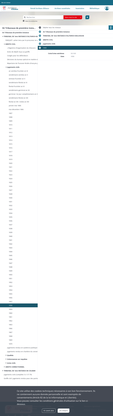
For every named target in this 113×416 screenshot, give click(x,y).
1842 (10, 244)
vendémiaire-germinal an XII (19, 90)
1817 (10, 152)
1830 (10, 198)
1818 (10, 155)
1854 (10, 290)
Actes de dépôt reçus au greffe (18, 52)
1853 (10, 286)
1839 (10, 232)
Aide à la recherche (31, 21)
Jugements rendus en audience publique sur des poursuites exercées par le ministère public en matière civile (29, 348)
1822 (10, 171)
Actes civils (11, 363)
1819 (10, 159)
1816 (10, 148)
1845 (10, 255)
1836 (10, 221)
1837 (10, 225)
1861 (10, 317)
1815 (10, 144)
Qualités (10, 355)
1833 (10, 209)
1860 (10, 313)
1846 (10, 259)
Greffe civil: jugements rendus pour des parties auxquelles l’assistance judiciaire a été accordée (26, 378)
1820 (10, 163)
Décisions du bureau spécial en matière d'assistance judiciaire (29, 59)
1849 (10, 271)
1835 (10, 217)
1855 (10, 294)
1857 (10, 301)
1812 (10, 132)
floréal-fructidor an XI (16, 86)
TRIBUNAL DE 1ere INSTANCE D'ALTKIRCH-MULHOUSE (24, 36)
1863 (10, 325)
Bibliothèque (94, 8)
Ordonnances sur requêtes (17, 359)
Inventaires (80, 8)
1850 (10, 275)
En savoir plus (49, 411)
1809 (10, 121)
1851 (10, 278)
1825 (10, 182)
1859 (10, 309)
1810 (10, 125)
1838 (10, 228)
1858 (10, 305)
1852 (10, 282)
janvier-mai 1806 (15, 106)
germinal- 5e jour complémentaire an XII (24, 94)
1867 (10, 332)
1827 (10, 190)
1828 (10, 194)
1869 (10, 340)
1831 (10, 202)
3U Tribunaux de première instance (15, 33)
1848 (10, 267)
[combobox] (72, 17)
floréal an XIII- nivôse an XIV (19, 102)
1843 (10, 248)
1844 (10, 252)
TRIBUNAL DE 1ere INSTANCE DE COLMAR (19, 371)
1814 (10, 140)
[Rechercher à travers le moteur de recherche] (44, 17)
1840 (10, 236)
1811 (10, 129)
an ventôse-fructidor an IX (18, 71)
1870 (10, 344)
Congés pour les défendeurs (17, 56)
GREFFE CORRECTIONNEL (14, 367)
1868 (10, 336)
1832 (10, 205)
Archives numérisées (62, 8)
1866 (10, 328)
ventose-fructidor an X (17, 79)
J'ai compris (63, 411)
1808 (10, 117)
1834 (10, 213)
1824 (10, 179)
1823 (10, 175)
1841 (10, 240)
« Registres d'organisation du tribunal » (21, 48)
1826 (10, 186)
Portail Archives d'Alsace (39, 8)
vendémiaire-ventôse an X (18, 75)
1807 (10, 113)
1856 (10, 298)
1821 (10, 167)
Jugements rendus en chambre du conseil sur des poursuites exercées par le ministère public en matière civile (29, 351)
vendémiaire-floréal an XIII (18, 98)
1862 (10, 321)
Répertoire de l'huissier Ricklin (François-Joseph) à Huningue (29, 63)
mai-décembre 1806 (16, 109)
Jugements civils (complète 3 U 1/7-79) (18, 375)
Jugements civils (13, 67)
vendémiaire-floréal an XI (18, 82)
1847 (10, 263)
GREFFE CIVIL (10, 44)
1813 (10, 136)
